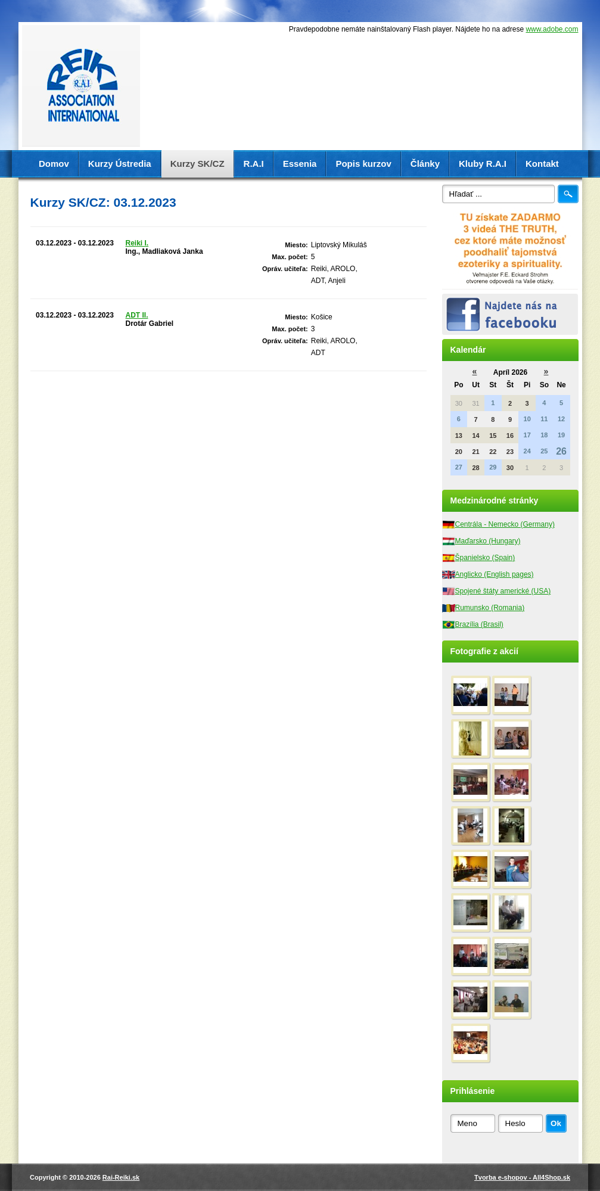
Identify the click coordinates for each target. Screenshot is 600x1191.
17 (527, 435)
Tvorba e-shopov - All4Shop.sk (522, 1177)
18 (544, 435)
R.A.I (254, 163)
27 (458, 467)
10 (527, 418)
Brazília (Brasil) (479, 624)
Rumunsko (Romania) (490, 608)
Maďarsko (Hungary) (488, 541)
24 (527, 451)
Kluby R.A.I (482, 163)
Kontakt (542, 163)
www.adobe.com (552, 29)
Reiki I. (137, 243)
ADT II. (137, 315)
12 (561, 418)
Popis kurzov (363, 163)
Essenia (300, 163)
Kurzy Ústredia (119, 163)
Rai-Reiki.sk (120, 1177)
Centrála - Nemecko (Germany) (505, 524)
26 (561, 451)
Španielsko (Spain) (485, 557)
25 (544, 451)
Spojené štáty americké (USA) (503, 591)
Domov (54, 163)
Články (425, 163)
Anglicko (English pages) (494, 574)
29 (492, 467)
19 (561, 435)
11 (544, 418)
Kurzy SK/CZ (197, 163)
